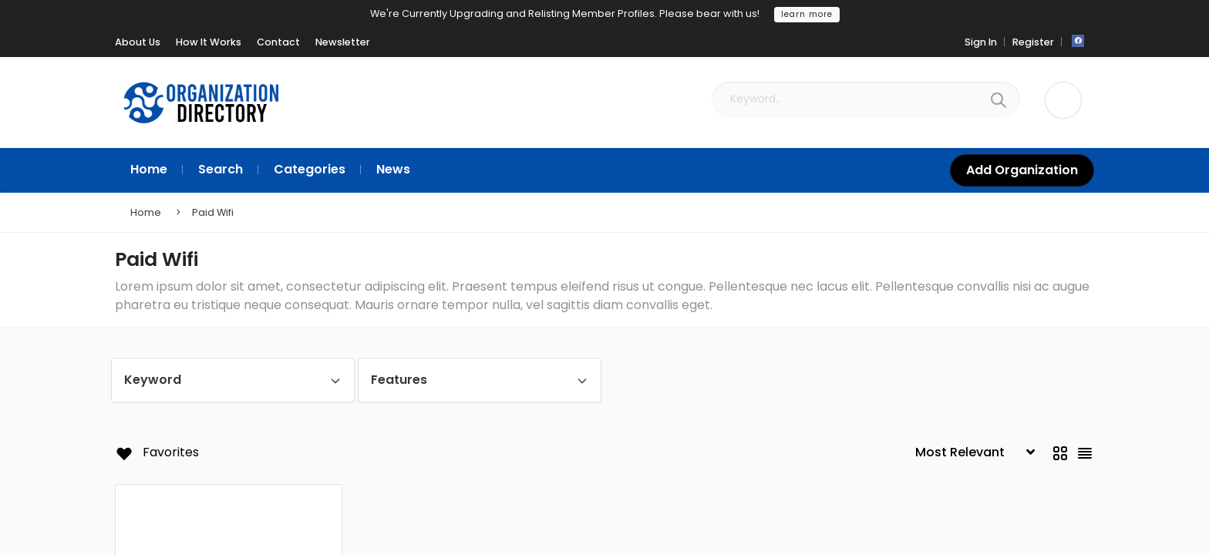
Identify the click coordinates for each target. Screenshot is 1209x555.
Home (145, 212)
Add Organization (1022, 170)
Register (1033, 42)
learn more (807, 14)
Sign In (981, 42)
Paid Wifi (213, 212)
